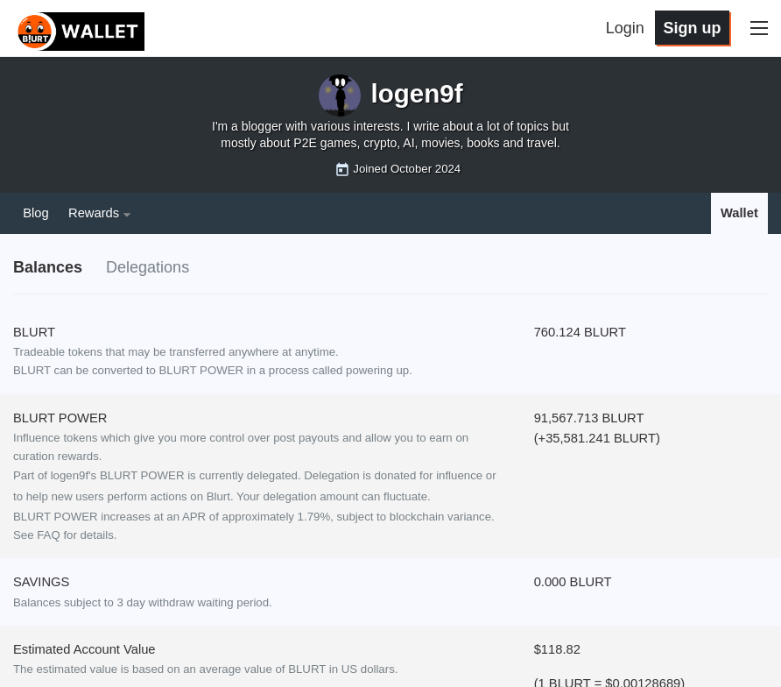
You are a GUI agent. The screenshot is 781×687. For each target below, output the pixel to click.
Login (625, 28)
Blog (35, 213)
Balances (47, 267)
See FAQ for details (63, 535)
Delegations (147, 267)
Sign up (692, 28)
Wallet (739, 213)
